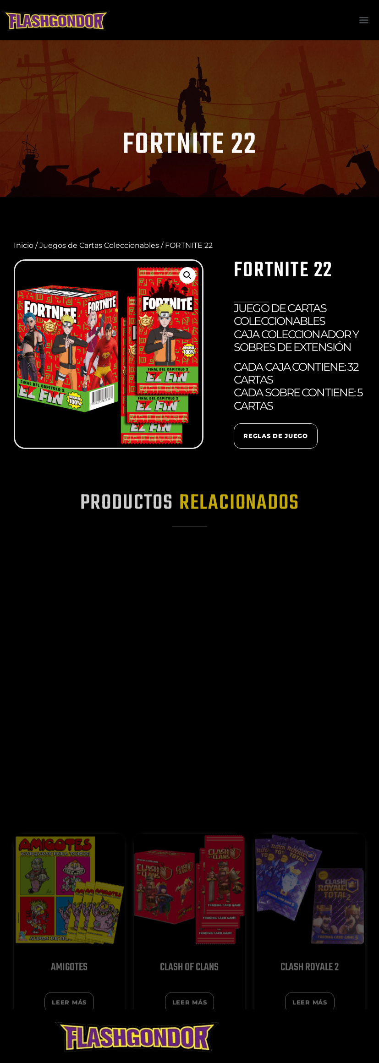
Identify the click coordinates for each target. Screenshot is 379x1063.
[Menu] (364, 20)
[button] (187, 275)
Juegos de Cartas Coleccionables (99, 245)
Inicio (23, 245)
